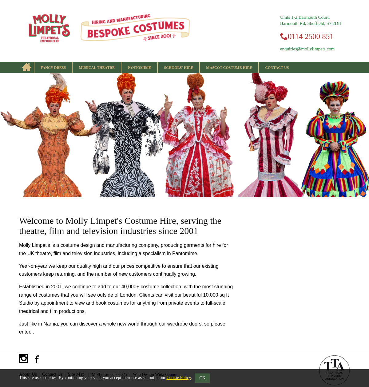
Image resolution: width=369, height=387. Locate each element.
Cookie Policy (178, 377)
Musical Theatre (97, 67)
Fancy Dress (53, 67)
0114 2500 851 (311, 36)
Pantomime (139, 67)
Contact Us (277, 67)
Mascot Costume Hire (229, 67)
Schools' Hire (178, 67)
